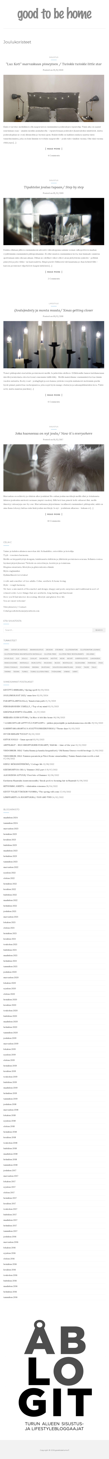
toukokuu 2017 (10, 1209)
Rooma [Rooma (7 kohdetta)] (35, 667)
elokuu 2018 (9, 1126)
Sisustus (53, 57)
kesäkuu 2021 (9, 939)
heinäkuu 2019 (10, 1065)
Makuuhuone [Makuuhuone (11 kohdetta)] (11, 663)
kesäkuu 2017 (9, 1203)
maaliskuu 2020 (10, 1021)
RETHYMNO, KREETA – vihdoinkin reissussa (24, 786)
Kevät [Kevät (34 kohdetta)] (70, 658)
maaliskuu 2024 (10, 817)
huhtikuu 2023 (10, 845)
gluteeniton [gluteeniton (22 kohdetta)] (72, 650)
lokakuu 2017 (9, 1181)
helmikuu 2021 (10, 961)
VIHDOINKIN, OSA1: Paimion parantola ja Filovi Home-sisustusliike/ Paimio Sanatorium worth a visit (51, 756)
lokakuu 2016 (9, 1247)
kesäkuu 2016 (9, 1269)
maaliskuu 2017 (10, 1220)
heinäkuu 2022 (10, 883)
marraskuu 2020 (11, 977)
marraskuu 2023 (10, 828)
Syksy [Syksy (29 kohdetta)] (78, 667)
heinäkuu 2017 (10, 1198)
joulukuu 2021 (9, 911)
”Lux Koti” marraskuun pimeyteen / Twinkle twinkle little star (54, 64)
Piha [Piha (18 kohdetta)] (101, 663)
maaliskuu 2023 (10, 850)
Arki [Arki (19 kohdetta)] (7, 650)
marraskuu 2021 (10, 917)
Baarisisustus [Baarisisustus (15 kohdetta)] (36, 650)
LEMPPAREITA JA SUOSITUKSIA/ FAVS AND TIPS (27, 797)
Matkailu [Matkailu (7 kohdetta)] (24, 663)
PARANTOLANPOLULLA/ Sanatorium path (24, 701)
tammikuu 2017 (10, 1231)
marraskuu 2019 (10, 1043)
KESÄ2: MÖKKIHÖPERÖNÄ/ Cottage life (23, 764)
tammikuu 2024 (10, 823)
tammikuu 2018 (10, 1165)
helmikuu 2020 (10, 1027)
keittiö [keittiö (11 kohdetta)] (54, 658)
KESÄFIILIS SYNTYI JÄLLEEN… (18, 712)
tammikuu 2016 (10, 1297)
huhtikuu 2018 (10, 1148)
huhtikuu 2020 (10, 1016)
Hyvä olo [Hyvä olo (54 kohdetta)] (9, 658)
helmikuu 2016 (10, 1291)
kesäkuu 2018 (9, 1137)
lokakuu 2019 (9, 1049)
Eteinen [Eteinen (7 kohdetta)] (59, 650)
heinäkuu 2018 (10, 1132)
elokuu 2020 (9, 994)
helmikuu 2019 (10, 1093)
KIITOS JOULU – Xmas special (17, 739)
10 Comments (53, 521)
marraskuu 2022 (10, 867)
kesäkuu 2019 (9, 1071)
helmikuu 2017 (10, 1225)
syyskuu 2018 (9, 1121)
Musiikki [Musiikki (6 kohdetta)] (48, 663)
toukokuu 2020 (10, 1010)
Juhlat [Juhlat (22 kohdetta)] (33, 658)
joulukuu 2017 (9, 1170)
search (99, 630)
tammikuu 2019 (10, 1099)
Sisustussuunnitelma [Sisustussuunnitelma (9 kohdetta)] (63, 667)
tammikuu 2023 (10, 861)
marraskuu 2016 (10, 1242)
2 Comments (54, 278)
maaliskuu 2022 (10, 900)
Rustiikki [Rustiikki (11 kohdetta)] (46, 667)
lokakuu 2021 (9, 922)
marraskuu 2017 (10, 1176)
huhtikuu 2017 (10, 1214)
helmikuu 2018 (10, 1159)
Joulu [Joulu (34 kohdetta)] (25, 658)
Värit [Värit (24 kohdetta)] (75, 672)
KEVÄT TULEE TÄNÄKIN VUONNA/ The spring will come (31, 791)
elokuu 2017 (8, 1192)
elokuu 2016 (9, 1258)
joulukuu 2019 (9, 1038)
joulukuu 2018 (9, 1104)
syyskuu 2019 (9, 1054)
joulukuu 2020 (10, 972)
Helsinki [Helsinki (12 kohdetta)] (90, 654)
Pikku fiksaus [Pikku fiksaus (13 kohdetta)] (11, 667)
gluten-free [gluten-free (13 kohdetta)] (50, 654)
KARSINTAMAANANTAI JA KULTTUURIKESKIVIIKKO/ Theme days (35, 728)
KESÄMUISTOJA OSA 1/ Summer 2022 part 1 (24, 769)
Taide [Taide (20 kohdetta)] (86, 667)
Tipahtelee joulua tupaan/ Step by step (54, 187)
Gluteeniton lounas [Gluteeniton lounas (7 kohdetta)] (90, 650)
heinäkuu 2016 (10, 1264)
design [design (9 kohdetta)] (49, 650)
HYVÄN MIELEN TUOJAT (15, 734)
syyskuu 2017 (9, 1187)
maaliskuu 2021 (10, 955)
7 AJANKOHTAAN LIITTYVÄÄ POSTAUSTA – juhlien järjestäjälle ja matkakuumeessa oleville (47, 723)
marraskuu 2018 (10, 1110)
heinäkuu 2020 (10, 999)
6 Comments (54, 402)
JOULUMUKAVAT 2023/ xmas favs (19, 695)
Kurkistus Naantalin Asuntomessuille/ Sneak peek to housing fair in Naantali (39, 780)
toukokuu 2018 (10, 1143)
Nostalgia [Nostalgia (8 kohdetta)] (67, 663)
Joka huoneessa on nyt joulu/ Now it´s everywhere (53, 433)
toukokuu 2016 (10, 1275)
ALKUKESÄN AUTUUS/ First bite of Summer (25, 775)
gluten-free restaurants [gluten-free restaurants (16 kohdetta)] (71, 654)
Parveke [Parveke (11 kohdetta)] (92, 663)
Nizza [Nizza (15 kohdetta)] (57, 663)
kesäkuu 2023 (9, 839)
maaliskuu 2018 (10, 1154)
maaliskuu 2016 (10, 1286)
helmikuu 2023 (10, 856)
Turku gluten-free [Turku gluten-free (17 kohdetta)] (40, 672)
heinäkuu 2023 (10, 834)
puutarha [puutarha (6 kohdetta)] (25, 667)
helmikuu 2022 (10, 906)
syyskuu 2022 (9, 872)
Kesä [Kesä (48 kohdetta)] (62, 658)
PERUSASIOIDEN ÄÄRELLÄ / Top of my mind (25, 706)
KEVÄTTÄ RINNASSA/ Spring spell (20, 690)
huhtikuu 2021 (10, 950)
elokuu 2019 (9, 1060)
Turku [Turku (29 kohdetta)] (25, 672)
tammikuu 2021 (10, 966)
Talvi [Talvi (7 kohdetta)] (94, 667)
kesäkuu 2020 (9, 1005)
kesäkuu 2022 (9, 889)
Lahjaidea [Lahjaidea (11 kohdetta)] (95, 658)
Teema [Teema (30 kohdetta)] (16, 672)
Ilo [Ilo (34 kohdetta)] (17, 658)
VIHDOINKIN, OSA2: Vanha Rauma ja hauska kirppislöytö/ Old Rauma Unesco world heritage (47, 750)
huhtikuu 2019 (10, 1082)
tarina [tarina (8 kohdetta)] (8, 672)
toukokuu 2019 (10, 1076)
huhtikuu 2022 (10, 894)
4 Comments (54, 155)
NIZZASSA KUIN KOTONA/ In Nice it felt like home (28, 717)
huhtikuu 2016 (10, 1280)
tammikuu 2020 (10, 1032)
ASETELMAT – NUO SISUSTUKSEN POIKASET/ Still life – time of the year (39, 745)
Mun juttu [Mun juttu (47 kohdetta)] (36, 663)
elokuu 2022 (9, 878)
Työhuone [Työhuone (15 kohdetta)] (56, 672)
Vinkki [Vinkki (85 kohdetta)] (67, 672)
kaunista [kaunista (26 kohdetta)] (44, 658)
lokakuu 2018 (9, 1115)
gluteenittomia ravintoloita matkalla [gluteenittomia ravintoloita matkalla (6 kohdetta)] (23, 654)
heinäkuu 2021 (10, 933)
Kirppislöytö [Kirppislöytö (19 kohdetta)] (82, 658)
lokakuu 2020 (9, 983)
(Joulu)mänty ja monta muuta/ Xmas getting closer (53, 310)
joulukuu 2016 (9, 1236)
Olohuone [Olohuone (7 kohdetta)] (80, 663)
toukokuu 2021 (10, 944)
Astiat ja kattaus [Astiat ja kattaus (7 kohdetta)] (19, 650)
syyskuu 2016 (9, 1253)
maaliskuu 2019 (10, 1087)
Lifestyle (54, 303)
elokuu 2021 (8, 928)
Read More (53, 149)
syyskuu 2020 (9, 988)
